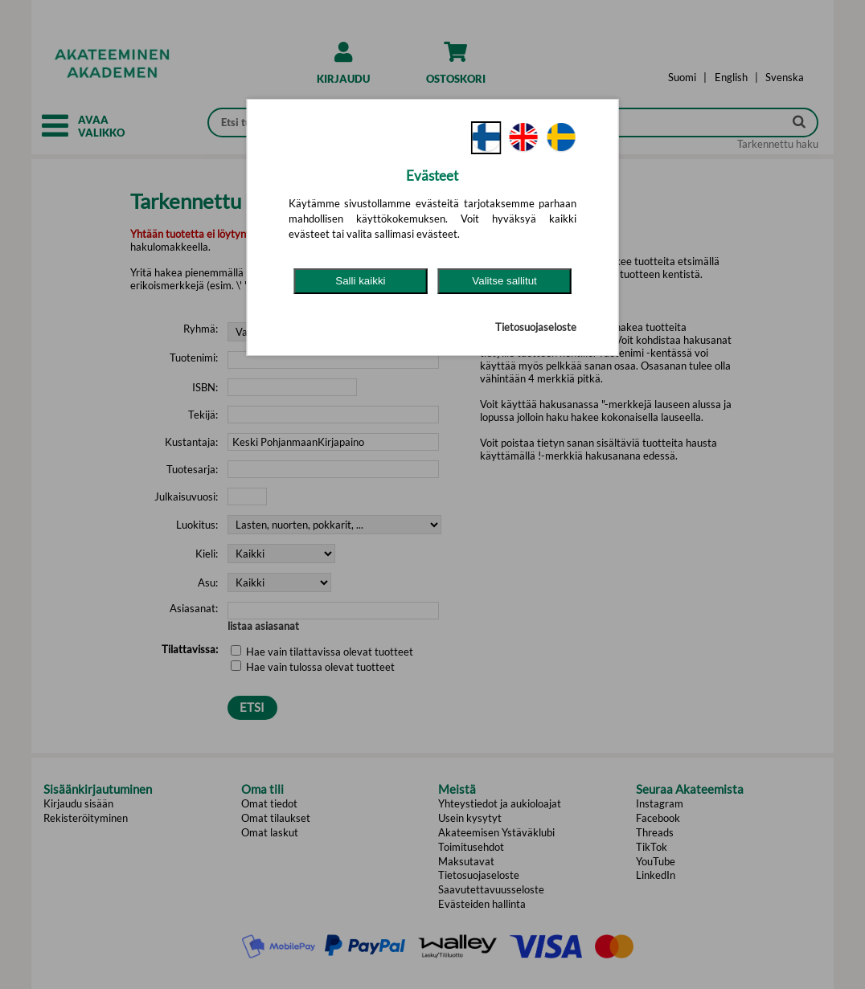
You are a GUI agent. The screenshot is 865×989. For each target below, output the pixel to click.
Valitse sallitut (504, 281)
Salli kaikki (360, 281)
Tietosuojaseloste (535, 327)
